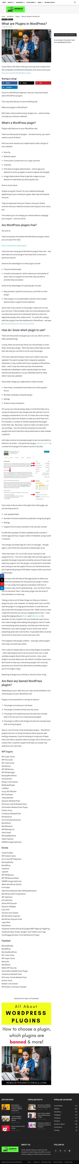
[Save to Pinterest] (43, 83)
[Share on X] (26, 83)
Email (40, 2)
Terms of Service (58, 1162)
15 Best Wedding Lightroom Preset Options (16, 1118)
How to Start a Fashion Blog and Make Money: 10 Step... (44, 1115)
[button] (74, 2)
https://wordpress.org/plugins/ (14, 245)
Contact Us (36, 1162)
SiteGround (36, 616)
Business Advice (50, 2)
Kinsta (25, 616)
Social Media (31, 2)
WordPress (20, 2)
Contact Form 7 (43, 443)
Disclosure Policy (46, 1162)
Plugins (18, 16)
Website (11, 2)
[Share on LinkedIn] (9, 87)
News (4, 2)
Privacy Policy (68, 1162)
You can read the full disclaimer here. (16, 73)
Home (3, 16)
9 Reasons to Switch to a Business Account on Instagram (44, 1124)
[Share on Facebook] (9, 83)
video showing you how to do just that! (18, 323)
